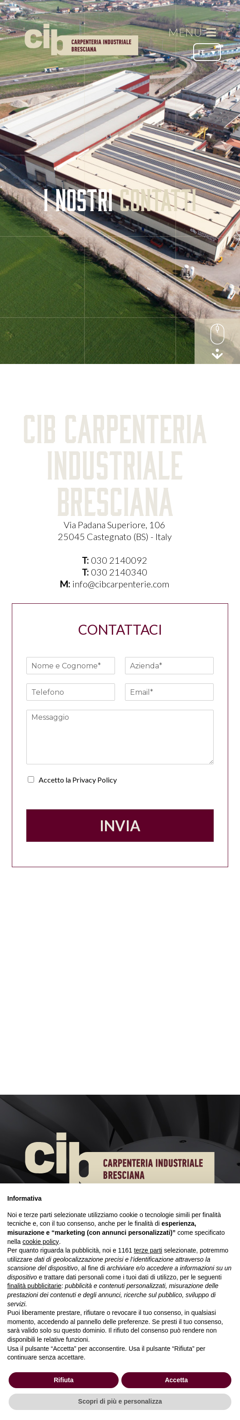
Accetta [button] (176, 1380)
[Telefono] (70, 692)
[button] (207, 52)
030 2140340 (119, 571)
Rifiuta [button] (64, 1380)
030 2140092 (119, 560)
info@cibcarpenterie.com (120, 583)
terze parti (148, 1250)
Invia (120, 825)
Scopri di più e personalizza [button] (120, 1401)
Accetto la (78, 779)
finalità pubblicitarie (34, 1285)
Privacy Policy (94, 779)
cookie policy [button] (40, 1241)
